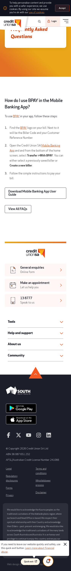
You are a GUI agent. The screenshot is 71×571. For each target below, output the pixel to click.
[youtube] (28, 437)
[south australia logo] (18, 393)
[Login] (52, 21)
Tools (11, 322)
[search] (39, 21)
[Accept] (62, 8)
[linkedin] (48, 437)
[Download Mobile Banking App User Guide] (35, 193)
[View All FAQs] (18, 209)
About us (14, 344)
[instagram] (38, 437)
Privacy (9, 495)
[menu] (65, 21)
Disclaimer (41, 492)
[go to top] (35, 373)
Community (16, 355)
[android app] (21, 409)
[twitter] (18, 437)
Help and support (20, 333)
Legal (9, 468)
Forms (9, 488)
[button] (35, 321)
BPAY (16, 116)
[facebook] (8, 437)
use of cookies (36, 12)
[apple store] (21, 421)
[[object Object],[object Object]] (35, 270)
